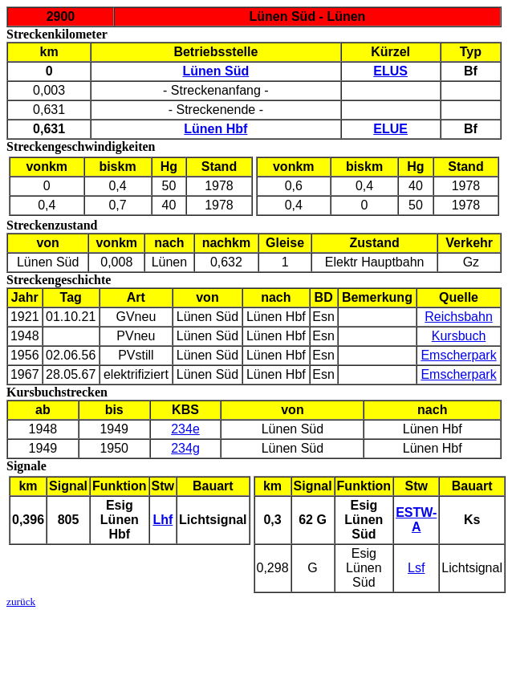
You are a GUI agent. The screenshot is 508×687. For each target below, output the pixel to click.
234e (185, 429)
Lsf (416, 568)
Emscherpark (458, 355)
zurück (20, 602)
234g (185, 448)
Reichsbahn (459, 316)
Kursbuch (459, 336)
